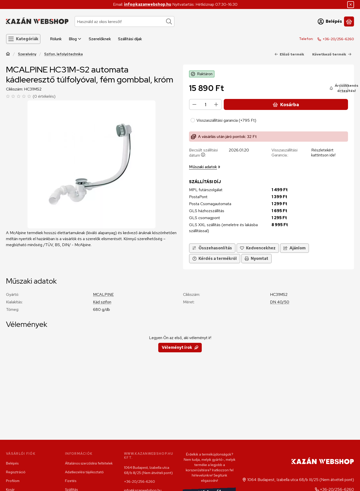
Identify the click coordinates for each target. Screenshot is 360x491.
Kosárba (286, 104)
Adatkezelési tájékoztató (84, 472)
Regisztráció (16, 472)
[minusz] (194, 104)
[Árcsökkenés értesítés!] (344, 88)
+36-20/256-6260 (338, 39)
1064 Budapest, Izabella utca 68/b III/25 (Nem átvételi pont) (148, 470)
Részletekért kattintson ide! (323, 152)
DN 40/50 (279, 302)
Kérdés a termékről (214, 258)
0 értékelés (45, 96)
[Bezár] (350, 4)
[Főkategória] (8, 54)
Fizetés (70, 481)
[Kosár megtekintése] (349, 21)
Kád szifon (102, 302)
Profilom (13, 481)
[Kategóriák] (23, 39)
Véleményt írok (180, 347)
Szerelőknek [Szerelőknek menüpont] (100, 38)
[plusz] (216, 104)
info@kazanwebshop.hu (147, 4)
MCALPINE (103, 294)
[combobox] (124, 21)
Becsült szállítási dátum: (203, 152)
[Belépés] (330, 21)
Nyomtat (256, 258)
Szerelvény (27, 54)
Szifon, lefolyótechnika (63, 54)
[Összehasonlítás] (212, 248)
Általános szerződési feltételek (89, 463)
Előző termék (289, 54)
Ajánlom (295, 248)
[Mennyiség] (205, 104)
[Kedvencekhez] (257, 248)
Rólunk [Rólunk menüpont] (56, 38)
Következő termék (332, 54)
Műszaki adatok (204, 166)
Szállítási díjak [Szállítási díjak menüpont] (130, 38)
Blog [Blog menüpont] (75, 38)
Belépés (12, 463)
